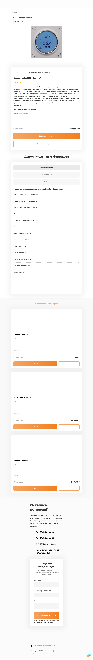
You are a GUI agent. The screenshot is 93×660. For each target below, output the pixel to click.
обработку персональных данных (47, 622)
